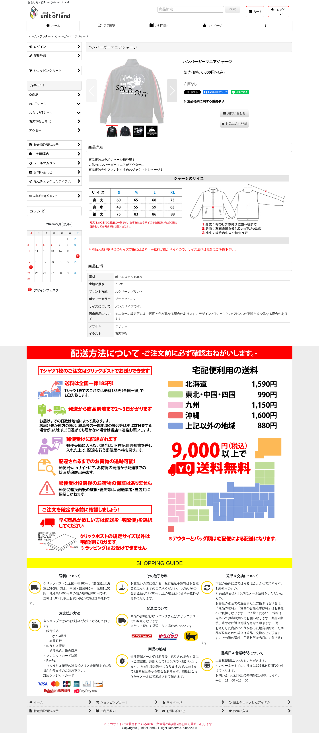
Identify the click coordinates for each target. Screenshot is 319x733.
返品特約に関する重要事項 (204, 101)
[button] (265, 26)
